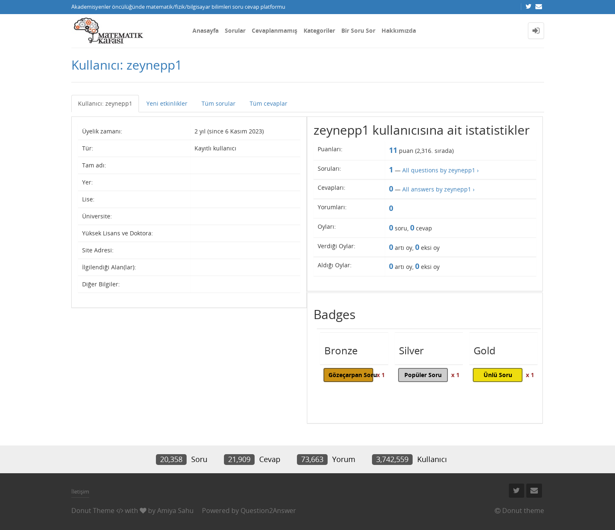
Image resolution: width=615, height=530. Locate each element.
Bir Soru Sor (358, 30)
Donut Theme (92, 510)
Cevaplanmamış (274, 30)
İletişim (80, 491)
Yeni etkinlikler (166, 103)
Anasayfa (205, 30)
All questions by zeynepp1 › (440, 170)
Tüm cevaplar (268, 103)
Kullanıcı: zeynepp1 (105, 103)
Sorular (235, 30)
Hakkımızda (399, 30)
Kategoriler (319, 30)
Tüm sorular (219, 103)
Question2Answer (268, 510)
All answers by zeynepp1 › (438, 189)
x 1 (381, 375)
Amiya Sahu (175, 510)
